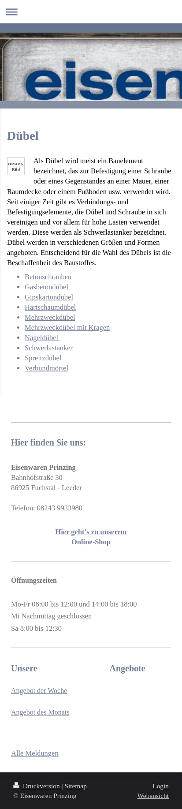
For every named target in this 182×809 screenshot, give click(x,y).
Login (160, 786)
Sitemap (75, 786)
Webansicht (153, 795)
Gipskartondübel (49, 297)
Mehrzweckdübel (50, 317)
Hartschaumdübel (50, 307)
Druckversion (37, 786)
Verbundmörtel (46, 368)
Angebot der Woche (39, 690)
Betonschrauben (48, 277)
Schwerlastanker (49, 348)
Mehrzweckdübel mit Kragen (67, 327)
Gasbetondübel (46, 287)
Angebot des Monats (40, 712)
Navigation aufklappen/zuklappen (91, 11)
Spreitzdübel (43, 358)
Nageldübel (42, 337)
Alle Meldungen (35, 753)
